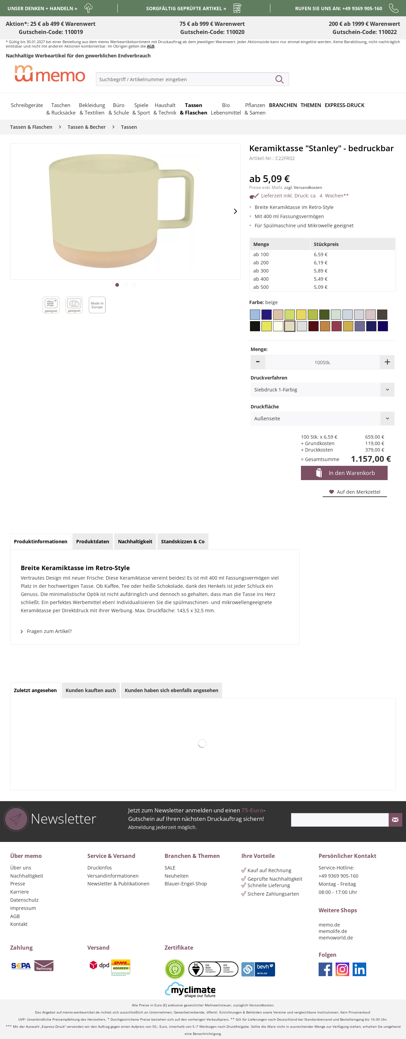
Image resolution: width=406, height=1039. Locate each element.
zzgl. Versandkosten (303, 187)
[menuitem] (192, 79)
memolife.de (333, 931)
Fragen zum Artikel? (46, 631)
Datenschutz (24, 900)
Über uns (20, 867)
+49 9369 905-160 (338, 876)
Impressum (23, 908)
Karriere (19, 891)
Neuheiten (177, 876)
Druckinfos (99, 867)
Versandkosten (261, 1005)
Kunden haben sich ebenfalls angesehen (171, 690)
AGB (150, 46)
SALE (170, 867)
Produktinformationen (40, 541)
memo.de (329, 924)
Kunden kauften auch (91, 690)
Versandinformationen (113, 876)
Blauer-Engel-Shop (186, 883)
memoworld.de (336, 937)
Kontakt (19, 924)
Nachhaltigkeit (26, 876)
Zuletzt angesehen (35, 690)
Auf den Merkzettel (354, 492)
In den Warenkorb (345, 473)
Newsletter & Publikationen (118, 883)
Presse (17, 883)
